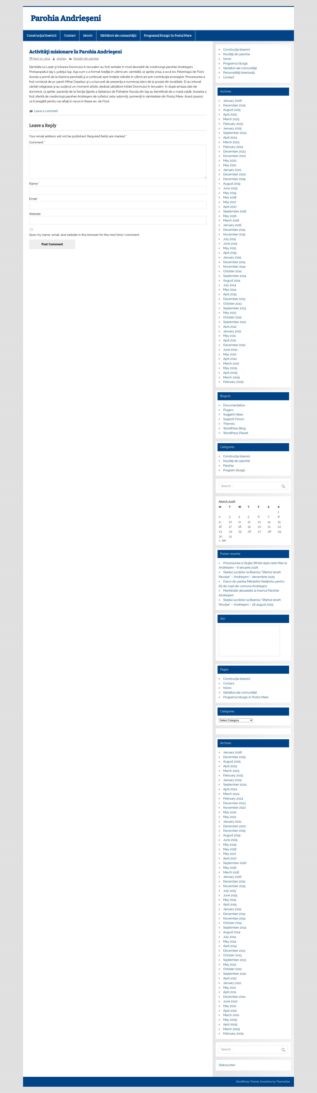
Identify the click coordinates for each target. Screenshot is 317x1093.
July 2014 (229, 285)
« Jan (222, 540)
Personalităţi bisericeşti (239, 72)
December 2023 (234, 151)
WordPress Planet (235, 433)
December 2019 (234, 179)
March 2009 (231, 377)
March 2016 (231, 220)
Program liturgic (234, 470)
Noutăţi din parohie (86, 58)
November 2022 (234, 156)
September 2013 (234, 308)
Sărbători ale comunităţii (118, 35)
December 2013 (234, 299)
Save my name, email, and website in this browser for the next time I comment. (84, 234)
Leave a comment (46, 111)
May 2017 (229, 202)
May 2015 (229, 248)
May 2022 (230, 160)
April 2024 (230, 137)
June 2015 (230, 243)
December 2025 (234, 105)
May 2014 (229, 289)
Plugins (228, 410)
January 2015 (232, 257)
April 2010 (230, 359)
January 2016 (232, 225)
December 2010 (234, 345)
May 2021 (229, 165)
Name (34, 183)
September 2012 (234, 322)
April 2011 (229, 340)
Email (34, 198)
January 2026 (232, 101)
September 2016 (234, 211)
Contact (70, 35)
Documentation (234, 405)
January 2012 (232, 331)
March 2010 (231, 363)
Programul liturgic (235, 63)
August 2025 (232, 110)
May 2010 (229, 354)
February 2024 (233, 147)
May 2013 (229, 313)
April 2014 (230, 294)
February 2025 (233, 124)
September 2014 (234, 276)
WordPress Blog (234, 428)
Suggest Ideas (233, 414)
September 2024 (234, 133)
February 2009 (233, 382)
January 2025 (232, 128)
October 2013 (232, 303)
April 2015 (230, 253)
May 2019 (229, 193)
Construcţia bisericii (41, 35)
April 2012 (230, 326)
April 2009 (230, 373)
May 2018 (229, 197)
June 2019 (230, 188)
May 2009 (230, 368)
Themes (229, 424)
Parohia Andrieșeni (66, 18)
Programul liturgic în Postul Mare (167, 35)
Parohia (228, 465)
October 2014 (232, 271)
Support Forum (233, 419)
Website (35, 214)
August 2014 (231, 280)
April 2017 (230, 207)
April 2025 (230, 114)
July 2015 (229, 239)
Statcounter (227, 1065)
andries (61, 58)
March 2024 (231, 142)
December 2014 (234, 262)
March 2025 (231, 119)
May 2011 (229, 336)
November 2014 (234, 266)
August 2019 (231, 183)
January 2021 (232, 170)
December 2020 (234, 174)
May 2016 (229, 216)
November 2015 (234, 234)
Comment (37, 142)
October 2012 (232, 317)
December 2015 (234, 230)
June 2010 (230, 350)
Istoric (88, 35)
